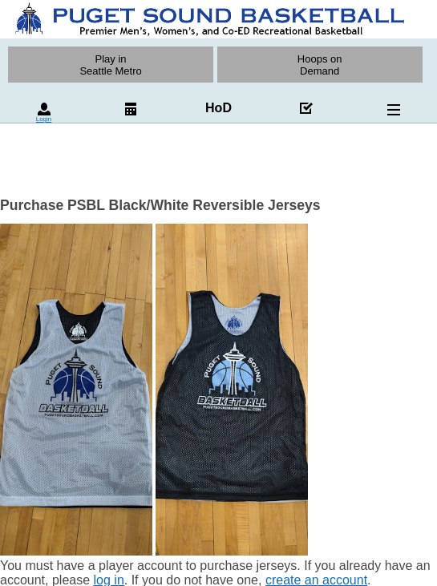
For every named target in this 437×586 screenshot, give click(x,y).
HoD (218, 108)
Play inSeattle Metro (110, 65)
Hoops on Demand (319, 65)
